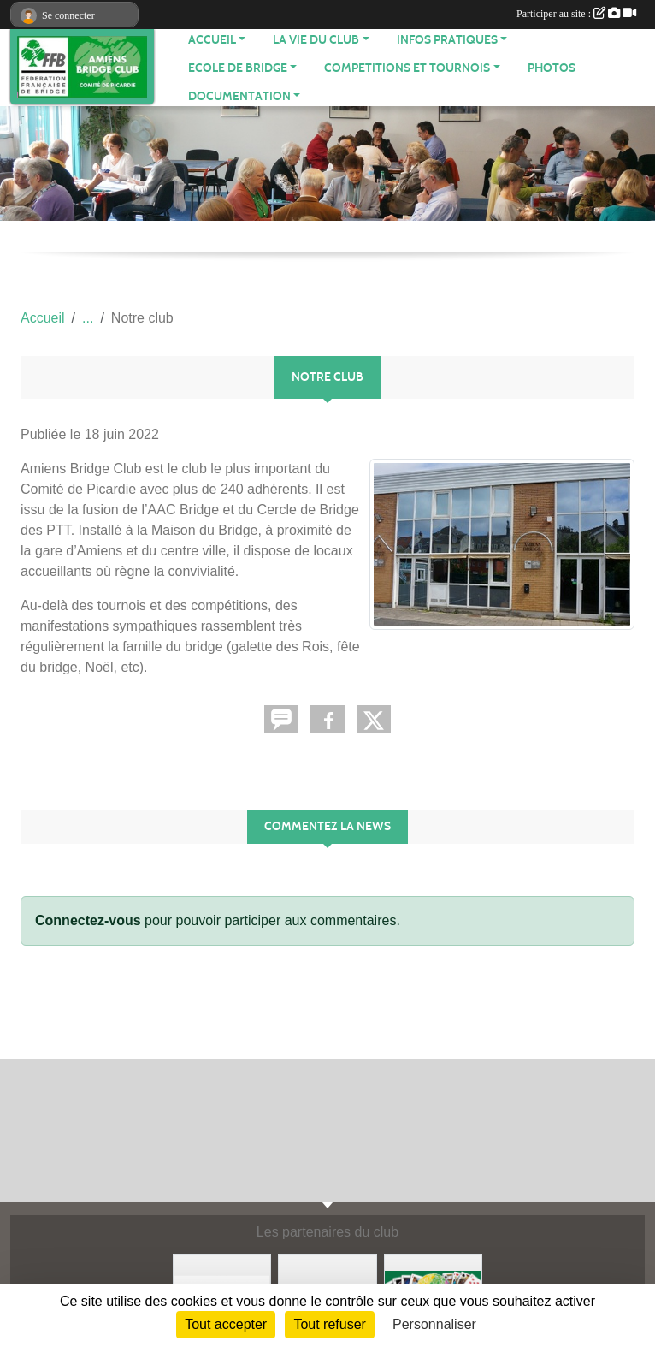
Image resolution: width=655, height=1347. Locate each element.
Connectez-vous (88, 920)
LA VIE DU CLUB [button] (316, 40)
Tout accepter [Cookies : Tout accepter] (226, 1324)
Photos (551, 68)
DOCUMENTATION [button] (239, 96)
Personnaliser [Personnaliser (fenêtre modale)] (434, 1324)
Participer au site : (576, 14)
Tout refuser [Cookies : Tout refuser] (329, 1324)
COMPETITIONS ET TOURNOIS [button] (407, 68)
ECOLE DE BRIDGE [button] (237, 68)
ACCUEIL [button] (212, 40)
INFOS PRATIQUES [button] (447, 40)
